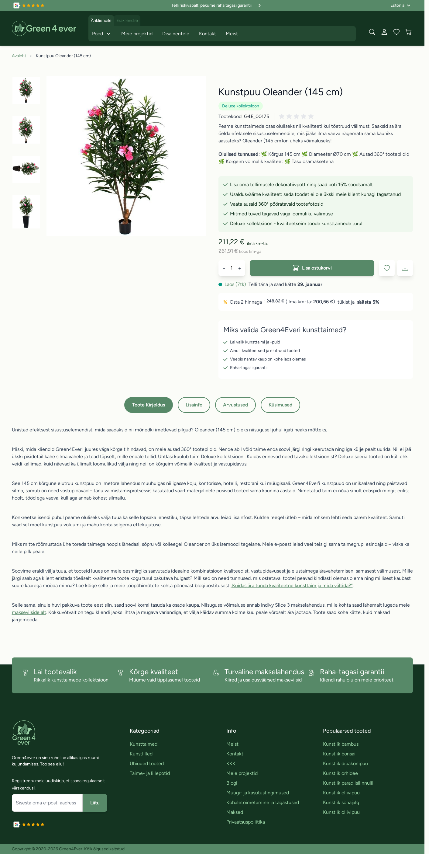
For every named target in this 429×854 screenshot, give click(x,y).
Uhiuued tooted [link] (147, 763)
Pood (102, 34)
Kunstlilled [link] (141, 754)
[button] (297, 116)
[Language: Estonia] (400, 5)
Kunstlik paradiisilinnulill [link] (349, 783)
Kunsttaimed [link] (143, 744)
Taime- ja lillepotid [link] (150, 773)
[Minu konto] (384, 32)
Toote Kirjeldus (148, 405)
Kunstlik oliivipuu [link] (341, 793)
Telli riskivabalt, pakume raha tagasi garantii (217, 5)
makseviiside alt (29, 612)
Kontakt (207, 34)
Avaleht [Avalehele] (19, 55)
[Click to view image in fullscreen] (126, 156)
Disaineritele (175, 34)
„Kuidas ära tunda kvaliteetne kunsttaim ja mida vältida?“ (292, 585)
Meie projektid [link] (242, 773)
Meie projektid (137, 34)
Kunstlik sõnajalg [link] (341, 802)
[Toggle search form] (372, 32)
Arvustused (235, 405)
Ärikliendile (101, 20)
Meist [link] (232, 744)
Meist (232, 34)
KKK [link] (230, 763)
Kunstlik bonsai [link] (339, 754)
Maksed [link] (234, 812)
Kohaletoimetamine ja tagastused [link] (262, 802)
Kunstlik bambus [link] (341, 744)
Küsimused (280, 405)
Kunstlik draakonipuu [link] (345, 763)
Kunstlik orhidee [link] (340, 773)
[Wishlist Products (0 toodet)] (396, 32)
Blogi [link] (231, 783)
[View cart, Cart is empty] (408, 32)
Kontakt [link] (234, 754)
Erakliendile (127, 20)
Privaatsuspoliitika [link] (245, 822)
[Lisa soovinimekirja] (387, 268)
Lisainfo (194, 405)
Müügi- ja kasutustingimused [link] (257, 793)
